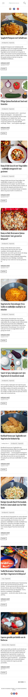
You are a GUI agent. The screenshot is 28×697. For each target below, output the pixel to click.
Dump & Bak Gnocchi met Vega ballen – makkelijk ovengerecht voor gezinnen (14, 169)
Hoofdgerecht (5, 42)
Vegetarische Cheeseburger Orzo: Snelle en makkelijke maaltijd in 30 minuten (13, 307)
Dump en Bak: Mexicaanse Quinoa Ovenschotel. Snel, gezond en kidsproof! (12, 236)
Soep (3, 578)
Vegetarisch (11, 42)
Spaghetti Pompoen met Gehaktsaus (14, 38)
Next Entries (21, 682)
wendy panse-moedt (5, 63)
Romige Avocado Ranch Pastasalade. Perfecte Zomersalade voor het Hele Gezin (14, 505)
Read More (4, 68)
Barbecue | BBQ (5, 644)
